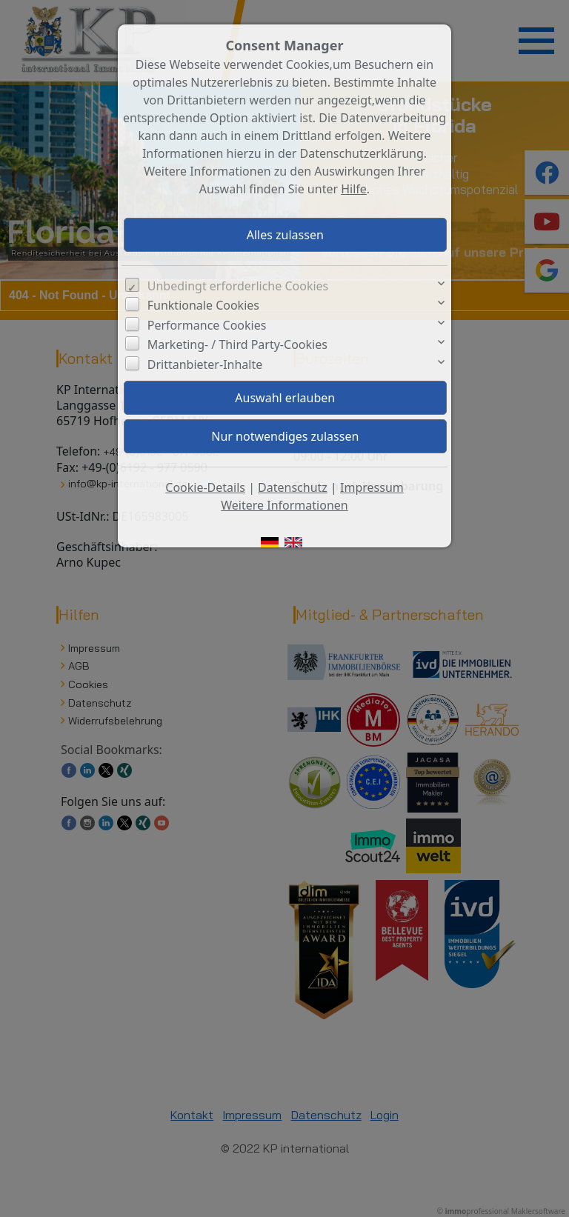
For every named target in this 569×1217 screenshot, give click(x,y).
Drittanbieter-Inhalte (205, 364)
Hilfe (354, 189)
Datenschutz (292, 487)
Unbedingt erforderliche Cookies (238, 286)
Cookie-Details (205, 487)
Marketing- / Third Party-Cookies (237, 344)
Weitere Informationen (284, 505)
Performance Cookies (207, 325)
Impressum (372, 487)
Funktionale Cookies (203, 305)
